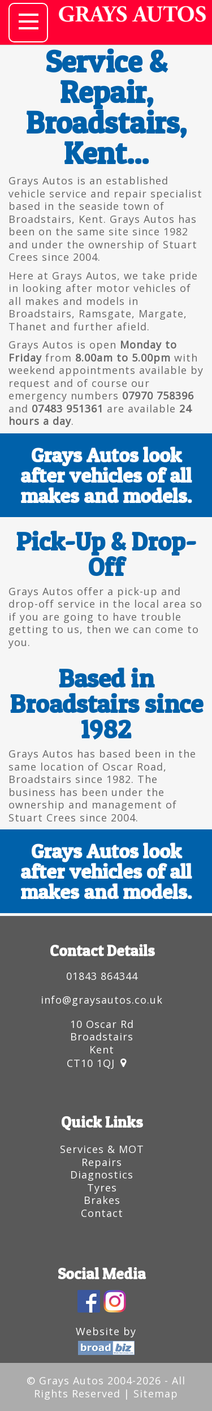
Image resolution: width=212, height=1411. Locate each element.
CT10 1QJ (91, 1063)
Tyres (102, 1187)
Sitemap (155, 1393)
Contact (102, 1213)
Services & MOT (102, 1149)
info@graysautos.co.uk (102, 999)
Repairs (101, 1162)
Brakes (102, 1200)
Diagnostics (101, 1174)
